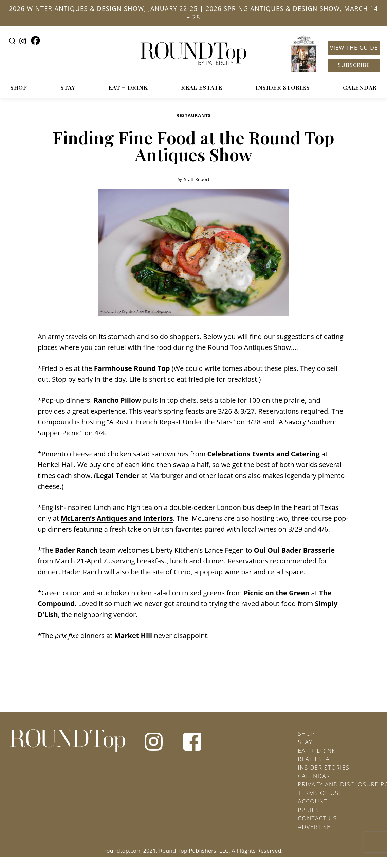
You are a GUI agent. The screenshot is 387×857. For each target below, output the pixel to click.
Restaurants (193, 115)
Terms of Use (320, 793)
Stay (67, 87)
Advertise (314, 827)
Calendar (360, 87)
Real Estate (201, 87)
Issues (308, 810)
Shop (18, 87)
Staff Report (197, 179)
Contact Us (317, 818)
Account (313, 801)
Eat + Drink (128, 87)
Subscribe (354, 65)
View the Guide (354, 48)
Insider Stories (283, 87)
